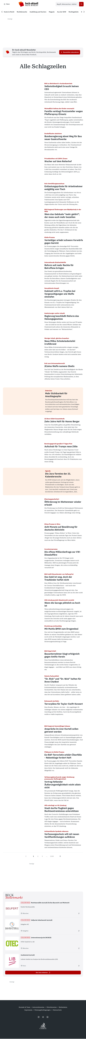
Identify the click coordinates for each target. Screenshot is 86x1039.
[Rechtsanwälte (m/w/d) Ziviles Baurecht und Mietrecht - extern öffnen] (79, 914)
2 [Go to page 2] (37, 856)
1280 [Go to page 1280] (52, 856)
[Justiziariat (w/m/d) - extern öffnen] (79, 966)
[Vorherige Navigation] (2, 12)
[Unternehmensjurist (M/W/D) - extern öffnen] (79, 949)
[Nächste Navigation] (83, 12)
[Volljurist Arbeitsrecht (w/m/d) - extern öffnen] (79, 931)
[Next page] (60, 856)
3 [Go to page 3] (42, 856)
